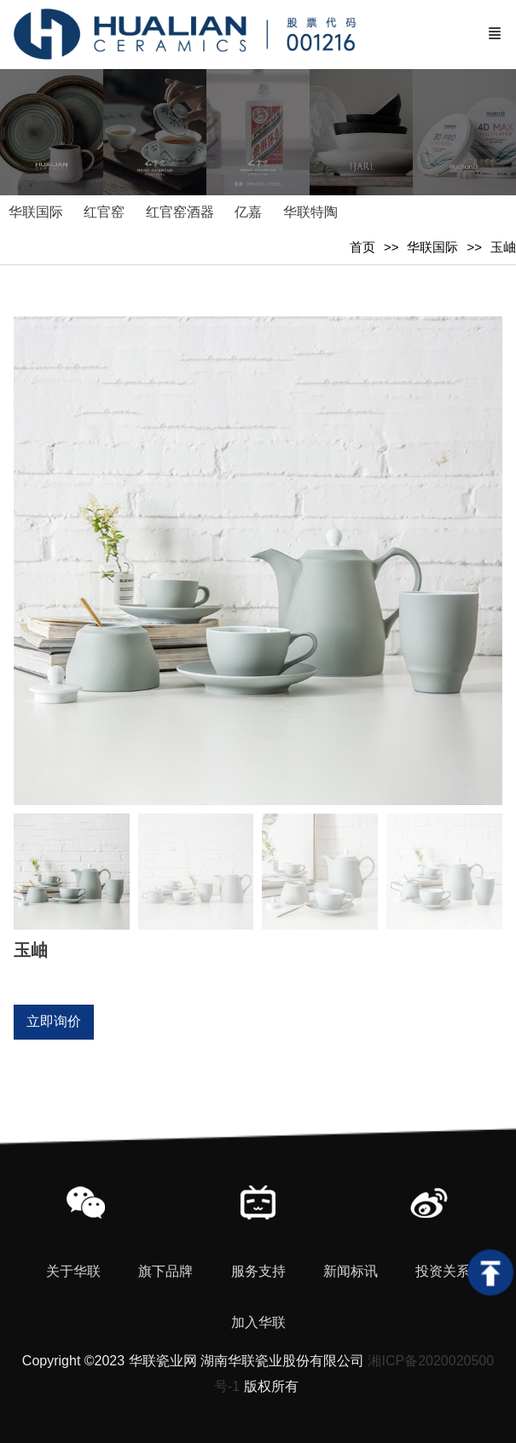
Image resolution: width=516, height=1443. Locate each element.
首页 (362, 247)
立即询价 (53, 1021)
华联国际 (432, 247)
